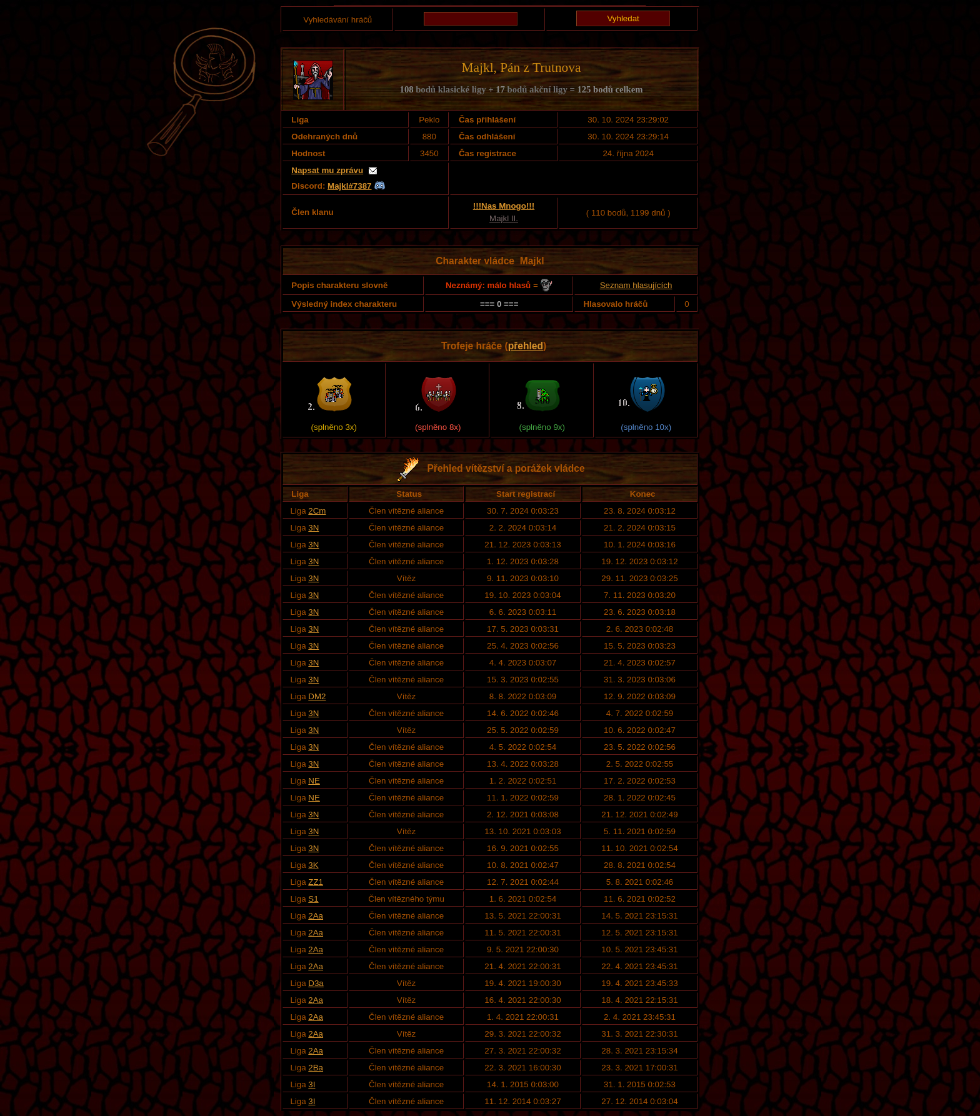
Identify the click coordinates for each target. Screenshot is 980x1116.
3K (313, 865)
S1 (313, 899)
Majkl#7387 (349, 186)
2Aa (315, 915)
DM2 (317, 696)
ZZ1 (315, 882)
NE (314, 780)
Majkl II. (503, 218)
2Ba (315, 1067)
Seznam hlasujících (636, 285)
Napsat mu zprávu (327, 170)
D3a (315, 983)
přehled (525, 346)
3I (311, 1084)
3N (313, 527)
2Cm (317, 511)
